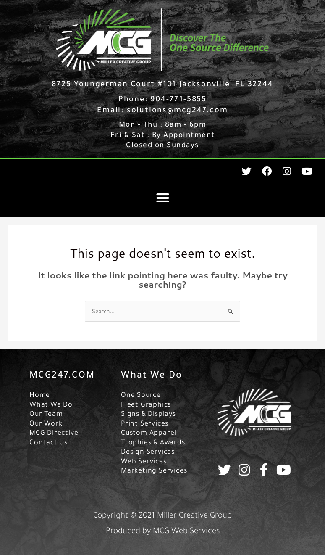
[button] (162, 198)
